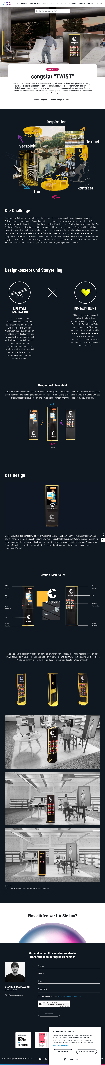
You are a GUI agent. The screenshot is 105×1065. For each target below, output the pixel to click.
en (98, 4)
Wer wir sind (35, 4)
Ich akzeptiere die (61, 997)
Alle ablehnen (63, 1052)
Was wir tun (22, 4)
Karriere (72, 4)
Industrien (47, 4)
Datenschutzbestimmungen (69, 997)
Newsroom (61, 4)
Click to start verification (56, 1004)
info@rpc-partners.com (14, 995)
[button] (48, 4)
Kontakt (82, 4)
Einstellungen (73, 1059)
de (101, 4)
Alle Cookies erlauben (86, 1052)
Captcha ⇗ (64, 1006)
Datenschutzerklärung (61, 1046)
